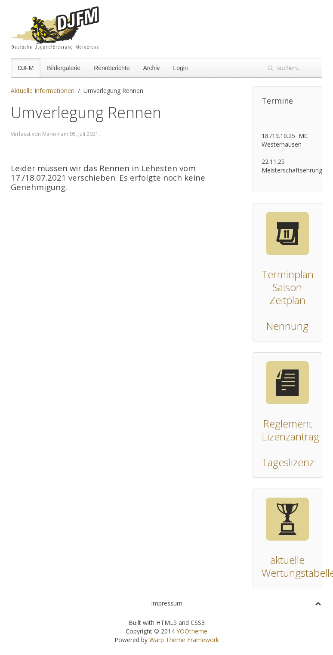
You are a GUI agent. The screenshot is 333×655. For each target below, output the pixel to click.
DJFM (26, 68)
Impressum (166, 603)
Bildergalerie (63, 68)
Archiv (151, 68)
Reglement (287, 423)
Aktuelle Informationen (42, 90)
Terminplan (288, 274)
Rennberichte (112, 68)
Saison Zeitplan (287, 293)
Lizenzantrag (290, 436)
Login (180, 68)
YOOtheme (191, 631)
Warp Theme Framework (184, 640)
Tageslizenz (288, 462)
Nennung (287, 326)
